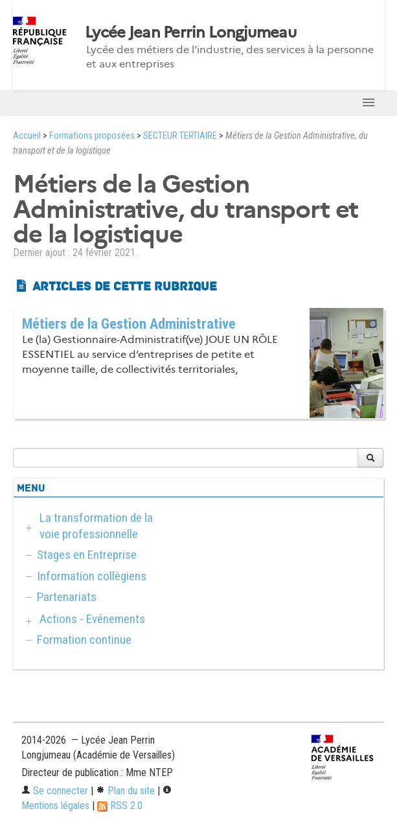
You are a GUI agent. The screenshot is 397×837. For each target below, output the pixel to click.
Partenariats (66, 596)
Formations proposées (92, 135)
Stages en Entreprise (87, 554)
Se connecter (54, 790)
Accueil (27, 135)
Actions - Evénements (92, 618)
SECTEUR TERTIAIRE (180, 135)
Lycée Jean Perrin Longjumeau (190, 32)
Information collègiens (91, 576)
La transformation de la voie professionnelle (96, 525)
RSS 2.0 (119, 805)
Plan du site (125, 790)
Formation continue (84, 639)
